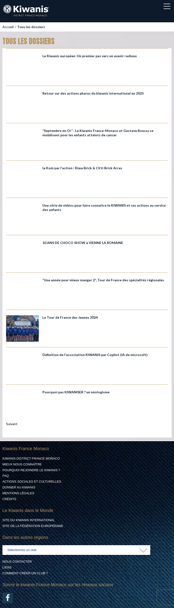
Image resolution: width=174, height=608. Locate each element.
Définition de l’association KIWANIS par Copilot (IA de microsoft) (95, 355)
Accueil (8, 27)
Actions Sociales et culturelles (31, 481)
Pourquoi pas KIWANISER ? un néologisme (76, 392)
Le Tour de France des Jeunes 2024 (70, 317)
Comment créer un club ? (25, 573)
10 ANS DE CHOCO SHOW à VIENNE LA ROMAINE (82, 243)
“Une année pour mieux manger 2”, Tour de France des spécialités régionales (103, 280)
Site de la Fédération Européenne (32, 526)
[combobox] (76, 550)
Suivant (11, 424)
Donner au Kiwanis (18, 487)
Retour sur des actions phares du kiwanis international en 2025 (93, 93)
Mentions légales (18, 493)
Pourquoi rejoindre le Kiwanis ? (31, 470)
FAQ (5, 476)
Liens (7, 567)
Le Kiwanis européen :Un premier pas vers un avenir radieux (89, 56)
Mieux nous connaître (22, 464)
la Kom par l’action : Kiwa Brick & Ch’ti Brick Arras (82, 168)
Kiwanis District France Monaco (31, 458)
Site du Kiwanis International (28, 520)
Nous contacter (17, 561)
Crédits (9, 499)
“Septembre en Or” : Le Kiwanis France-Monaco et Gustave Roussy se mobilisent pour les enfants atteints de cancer (97, 133)
